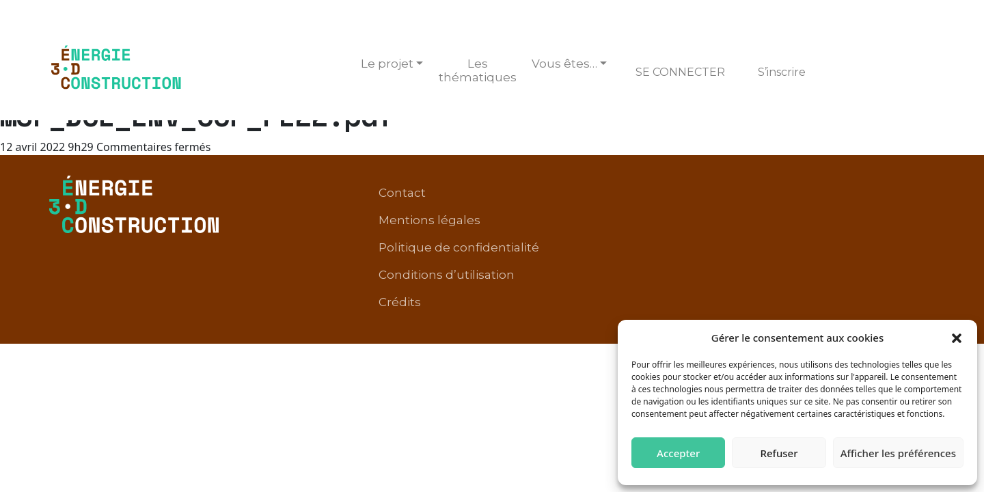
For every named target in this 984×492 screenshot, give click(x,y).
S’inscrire (782, 72)
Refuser (778, 453)
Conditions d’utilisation (860, 194)
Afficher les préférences (898, 453)
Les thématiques (478, 70)
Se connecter (680, 72)
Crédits (907, 214)
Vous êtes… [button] (564, 63)
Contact (456, 194)
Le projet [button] (387, 63)
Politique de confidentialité (695, 194)
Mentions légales (548, 194)
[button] (957, 337)
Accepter (678, 453)
